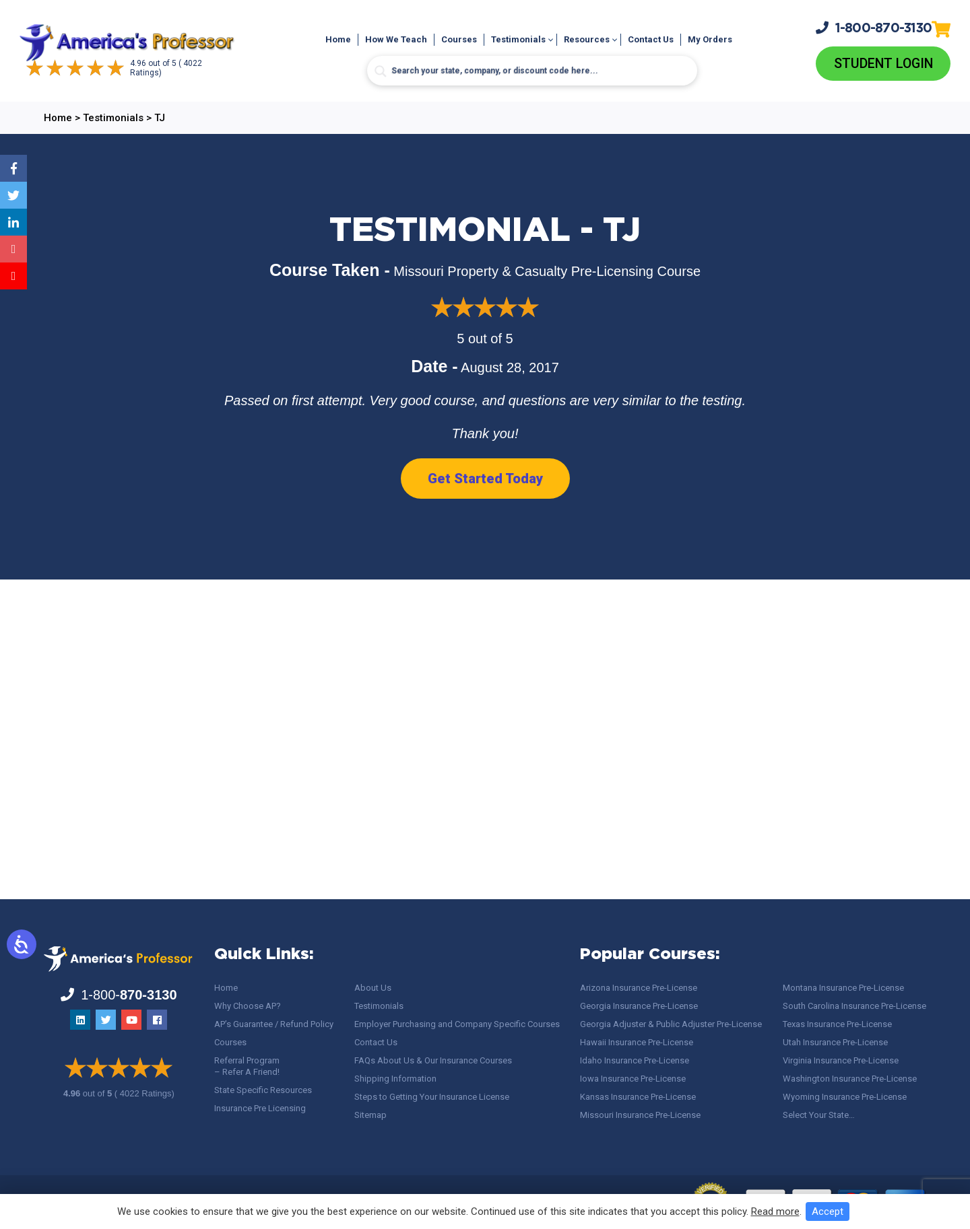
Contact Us (651, 39)
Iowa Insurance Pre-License (633, 1079)
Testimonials (518, 39)
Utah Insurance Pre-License (835, 1042)
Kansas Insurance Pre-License (638, 1097)
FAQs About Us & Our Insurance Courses (433, 1060)
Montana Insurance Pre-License (843, 988)
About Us (372, 988)
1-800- (874, 27)
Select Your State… (819, 1115)
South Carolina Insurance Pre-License (854, 1006)
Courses (459, 39)
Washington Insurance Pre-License (850, 1079)
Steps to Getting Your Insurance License (431, 1097)
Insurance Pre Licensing (260, 1108)
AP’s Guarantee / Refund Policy (273, 1024)
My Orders (710, 39)
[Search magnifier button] (380, 71)
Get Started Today (485, 478)
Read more (775, 1211)
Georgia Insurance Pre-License (639, 1006)
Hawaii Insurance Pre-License (636, 1042)
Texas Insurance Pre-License (837, 1024)
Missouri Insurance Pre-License (640, 1115)
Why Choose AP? (247, 1006)
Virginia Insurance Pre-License (841, 1060)
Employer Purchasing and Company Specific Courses (457, 1024)
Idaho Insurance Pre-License (634, 1060)
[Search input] (532, 70)
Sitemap (370, 1115)
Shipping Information (395, 1079)
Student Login (883, 64)
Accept (827, 1211)
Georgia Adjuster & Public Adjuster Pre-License (671, 1024)
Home (338, 39)
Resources (587, 39)
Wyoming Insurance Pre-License (845, 1097)
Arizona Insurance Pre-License (638, 988)
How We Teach (396, 39)
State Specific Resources (263, 1090)
